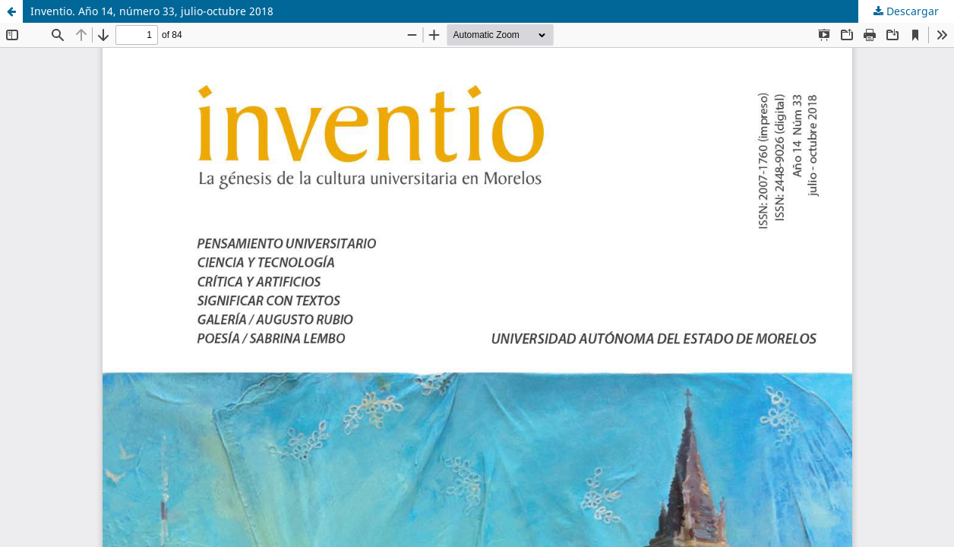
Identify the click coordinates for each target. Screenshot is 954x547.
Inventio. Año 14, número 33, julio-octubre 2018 (151, 11)
